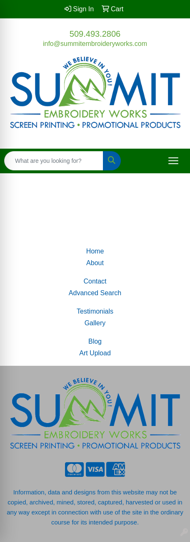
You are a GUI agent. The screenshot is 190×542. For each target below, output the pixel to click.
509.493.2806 (95, 33)
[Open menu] (173, 160)
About (95, 262)
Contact (94, 281)
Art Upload (95, 353)
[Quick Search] (53, 160)
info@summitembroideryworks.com (95, 43)
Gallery (95, 323)
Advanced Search (95, 292)
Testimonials (95, 311)
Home (95, 251)
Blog (95, 341)
